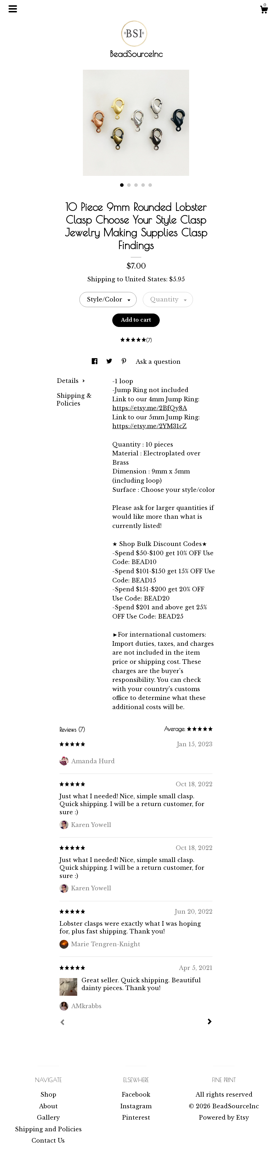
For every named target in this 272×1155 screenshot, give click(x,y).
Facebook (136, 1094)
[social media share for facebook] (95, 361)
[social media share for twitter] (110, 361)
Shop (48, 1094)
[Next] (209, 1022)
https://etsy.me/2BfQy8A (149, 408)
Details (71, 380)
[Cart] (264, 10)
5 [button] (150, 185)
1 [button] (122, 185)
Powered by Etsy (224, 1117)
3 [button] (136, 185)
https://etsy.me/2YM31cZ (149, 426)
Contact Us (48, 1140)
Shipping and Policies (48, 1129)
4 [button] (143, 185)
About (48, 1106)
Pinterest (136, 1117)
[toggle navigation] (12, 8)
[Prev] (62, 1023)
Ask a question (158, 361)
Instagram (136, 1106)
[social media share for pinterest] (125, 361)
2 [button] (129, 185)
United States (145, 279)
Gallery (48, 1117)
